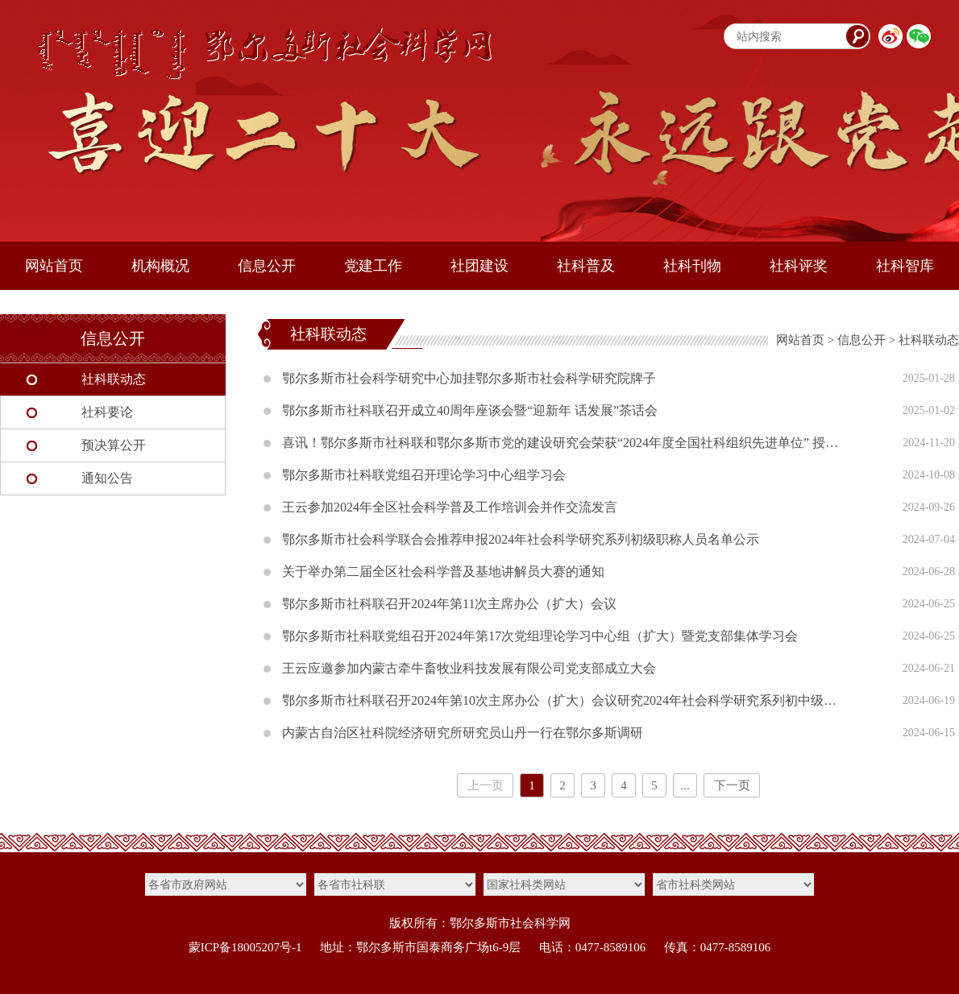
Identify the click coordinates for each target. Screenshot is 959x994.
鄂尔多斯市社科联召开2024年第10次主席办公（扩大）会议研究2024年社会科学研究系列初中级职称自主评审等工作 (564, 700)
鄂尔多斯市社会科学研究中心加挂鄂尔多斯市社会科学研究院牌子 (469, 378)
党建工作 (373, 266)
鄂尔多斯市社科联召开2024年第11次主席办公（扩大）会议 (449, 604)
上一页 (485, 785)
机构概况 (160, 266)
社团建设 (479, 266)
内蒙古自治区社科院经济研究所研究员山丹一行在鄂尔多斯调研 (462, 732)
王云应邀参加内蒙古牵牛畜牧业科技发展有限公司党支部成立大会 (469, 668)
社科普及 (586, 266)
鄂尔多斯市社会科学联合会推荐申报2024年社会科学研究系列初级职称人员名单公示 (520, 539)
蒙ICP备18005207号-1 (245, 947)
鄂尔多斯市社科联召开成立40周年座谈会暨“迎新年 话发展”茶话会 (470, 410)
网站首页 (54, 266)
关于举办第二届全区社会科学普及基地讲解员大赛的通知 (443, 571)
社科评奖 (799, 266)
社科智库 (905, 266)
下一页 (732, 785)
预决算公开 (113, 445)
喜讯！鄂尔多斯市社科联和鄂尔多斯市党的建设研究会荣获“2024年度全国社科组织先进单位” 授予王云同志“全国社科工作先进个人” (564, 442)
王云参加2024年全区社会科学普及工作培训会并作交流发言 (449, 507)
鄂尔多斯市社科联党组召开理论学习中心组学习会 (424, 475)
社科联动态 (113, 379)
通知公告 (107, 478)
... (684, 785)
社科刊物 (692, 266)
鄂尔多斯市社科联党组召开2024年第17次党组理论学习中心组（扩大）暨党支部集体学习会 (540, 636)
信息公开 (267, 266)
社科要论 (107, 412)
